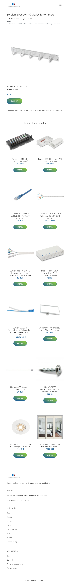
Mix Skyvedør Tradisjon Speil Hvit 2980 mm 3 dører (50, 445)
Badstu (9, 517)
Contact (10, 560)
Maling (9, 537)
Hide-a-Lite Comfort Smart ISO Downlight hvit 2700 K (20, 445)
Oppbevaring (12, 542)
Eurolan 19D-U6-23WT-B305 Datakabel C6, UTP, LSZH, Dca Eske (50, 216)
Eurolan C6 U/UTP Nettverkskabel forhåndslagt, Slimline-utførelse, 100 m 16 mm (20, 331)
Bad (8, 513)
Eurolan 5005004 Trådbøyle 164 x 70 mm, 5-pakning (50, 329)
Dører (9, 525)
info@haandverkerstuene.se (18, 500)
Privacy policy (12, 568)
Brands (19, 86)
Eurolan (26, 86)
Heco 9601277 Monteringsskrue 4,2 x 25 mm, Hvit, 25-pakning (50, 389)
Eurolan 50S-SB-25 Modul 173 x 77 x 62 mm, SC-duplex (50, 160)
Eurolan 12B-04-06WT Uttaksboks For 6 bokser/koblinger (50, 273)
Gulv (8, 533)
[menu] (60, 5)
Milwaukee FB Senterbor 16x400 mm (20, 388)
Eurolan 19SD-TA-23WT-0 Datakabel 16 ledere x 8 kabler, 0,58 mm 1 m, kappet (20, 273)
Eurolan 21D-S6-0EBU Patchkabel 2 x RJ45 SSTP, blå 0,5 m (20, 216)
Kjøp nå (14, 101)
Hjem (9, 21)
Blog (8, 556)
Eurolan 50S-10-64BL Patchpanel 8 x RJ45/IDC (20, 160)
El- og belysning (13, 529)
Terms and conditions (15, 564)
